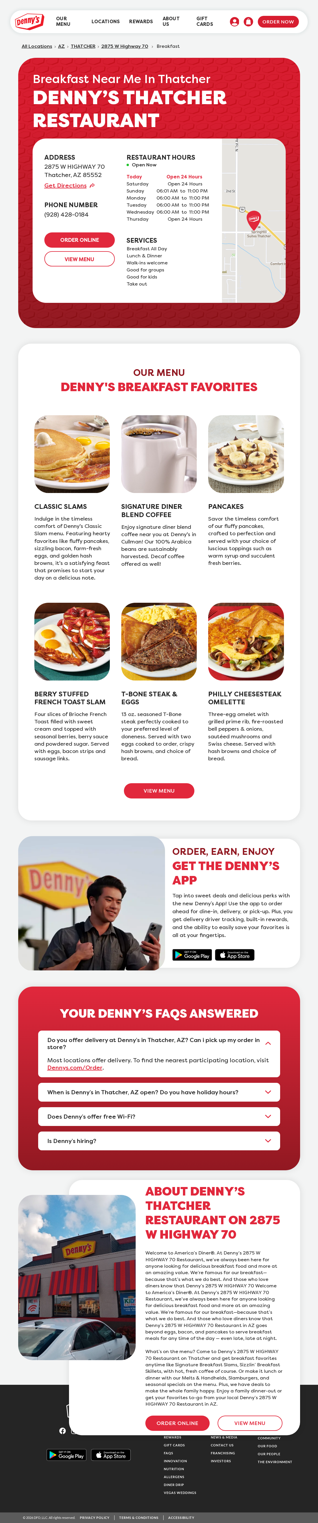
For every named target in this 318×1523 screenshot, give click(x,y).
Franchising (223, 1453)
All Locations (37, 46)
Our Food (267, 1446)
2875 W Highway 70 (124, 46)
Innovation (175, 1461)
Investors (221, 1461)
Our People (269, 1454)
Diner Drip (174, 1485)
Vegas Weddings (180, 1493)
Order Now (278, 21)
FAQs (168, 1453)
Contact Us (222, 1445)
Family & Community (269, 1436)
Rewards (172, 1437)
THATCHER (83, 46)
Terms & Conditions (139, 1517)
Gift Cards (174, 1445)
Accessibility (181, 1517)
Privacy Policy (95, 1517)
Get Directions (65, 185)
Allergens (174, 1477)
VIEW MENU (79, 259)
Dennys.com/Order (74, 1067)
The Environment (275, 1462)
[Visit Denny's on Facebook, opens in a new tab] (65, 1430)
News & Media (224, 1437)
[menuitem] (69, 21)
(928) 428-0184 (66, 214)
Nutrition (174, 1469)
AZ (61, 46)
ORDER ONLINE (79, 240)
